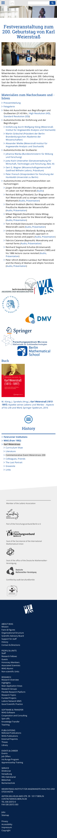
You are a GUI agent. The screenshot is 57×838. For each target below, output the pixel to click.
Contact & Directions (11, 645)
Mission (5, 626)
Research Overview (10, 679)
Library (5, 745)
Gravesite (10, 466)
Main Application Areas (12, 685)
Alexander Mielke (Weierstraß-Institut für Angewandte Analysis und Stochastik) (26, 145)
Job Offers (6, 756)
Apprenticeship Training (12, 762)
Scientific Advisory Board (13, 635)
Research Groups (9, 688)
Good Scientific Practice (12, 704)
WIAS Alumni (7, 668)
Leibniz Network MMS (11, 701)
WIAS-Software (8, 712)
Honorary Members (10, 662)
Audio (40, 190)
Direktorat (6, 770)
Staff (4, 653)
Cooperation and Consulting (14, 715)
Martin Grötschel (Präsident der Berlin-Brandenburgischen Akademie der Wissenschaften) (25, 136)
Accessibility (7, 824)
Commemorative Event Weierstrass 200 (25, 455)
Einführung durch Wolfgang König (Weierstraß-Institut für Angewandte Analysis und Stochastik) (30, 128)
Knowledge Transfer (10, 721)
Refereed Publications (11, 732)
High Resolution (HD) (39, 113)
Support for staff (9, 638)
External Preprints (10, 739)
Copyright (6, 830)
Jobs (3, 812)
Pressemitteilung (12, 102)
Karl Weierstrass (12, 444)
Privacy (5, 821)
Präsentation (32, 200)
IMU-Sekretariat (9, 777)
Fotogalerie (9, 106)
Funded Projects (9, 698)
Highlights (6, 682)
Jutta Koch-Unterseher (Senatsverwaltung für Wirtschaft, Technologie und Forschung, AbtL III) (30, 162)
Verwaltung (7, 773)
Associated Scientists (11, 665)
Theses (5, 742)
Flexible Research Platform (13, 692)
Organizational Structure (13, 632)
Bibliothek (6, 780)
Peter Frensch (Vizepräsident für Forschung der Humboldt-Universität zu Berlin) (30, 176)
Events (5, 753)
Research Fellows (9, 656)
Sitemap (5, 815)
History (5, 642)
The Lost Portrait (14, 462)
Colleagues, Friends (15, 458)
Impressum (7, 827)
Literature (11, 451)
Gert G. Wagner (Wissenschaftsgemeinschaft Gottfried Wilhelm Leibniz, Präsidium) (28, 169)
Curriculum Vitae (14, 447)
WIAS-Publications (10, 736)
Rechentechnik (8, 783)
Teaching (6, 724)
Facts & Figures (8, 629)
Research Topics (9, 695)
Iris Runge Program (10, 759)
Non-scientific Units (10, 671)
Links (8, 469)
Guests (5, 659)
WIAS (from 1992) (12, 440)
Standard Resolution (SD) (16, 116)
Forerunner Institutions (15, 436)
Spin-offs (6, 718)
